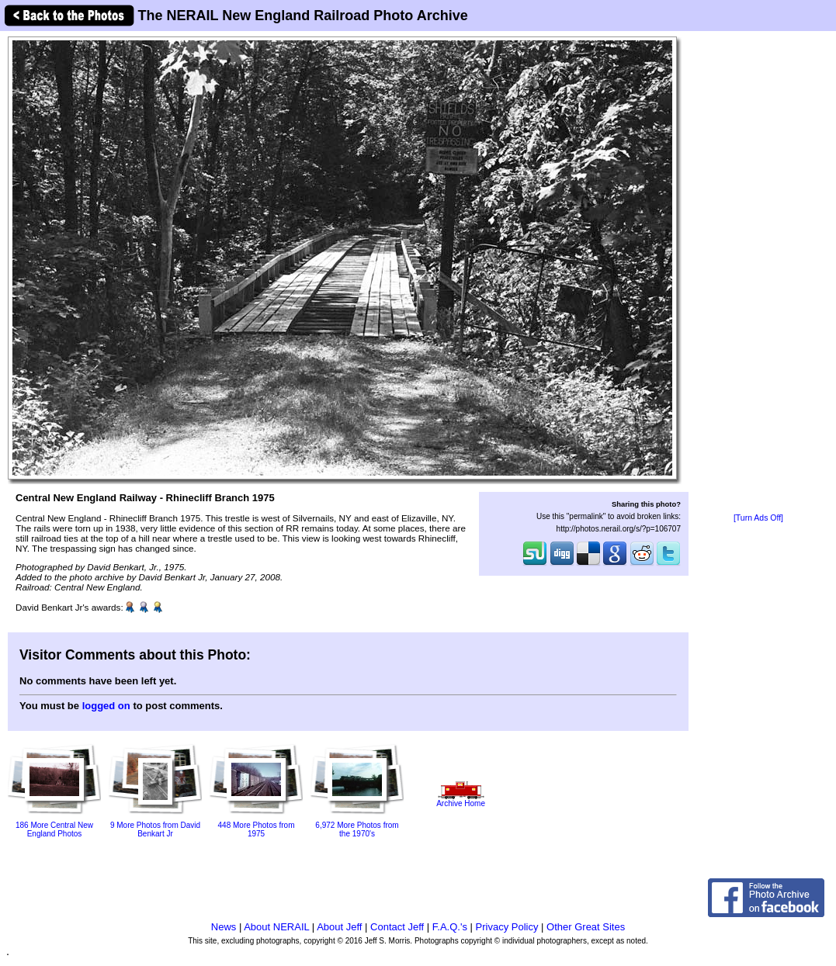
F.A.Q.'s (449, 927)
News (224, 927)
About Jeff (339, 927)
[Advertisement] (758, 273)
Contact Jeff (397, 927)
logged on (106, 706)
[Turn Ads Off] (758, 518)
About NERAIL (276, 927)
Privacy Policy (507, 927)
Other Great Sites (585, 927)
